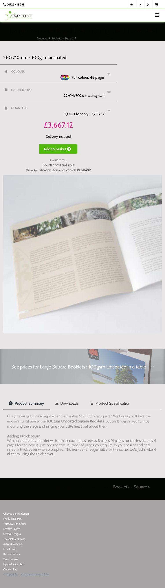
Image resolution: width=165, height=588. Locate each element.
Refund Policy (11, 554)
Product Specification (110, 403)
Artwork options (12, 544)
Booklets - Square (62, 38)
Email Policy (10, 549)
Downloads (66, 403)
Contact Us (9, 569)
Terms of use (10, 559)
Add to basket (58, 149)
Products (42, 38)
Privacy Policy (11, 528)
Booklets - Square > (131, 486)
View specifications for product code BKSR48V (58, 170)
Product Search (12, 518)
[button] (58, 73)
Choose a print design (16, 513)
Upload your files (13, 564)
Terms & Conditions (14, 523)
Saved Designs (12, 534)
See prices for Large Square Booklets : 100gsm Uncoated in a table (82, 367)
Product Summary (26, 403)
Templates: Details (14, 539)
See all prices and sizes (58, 165)
